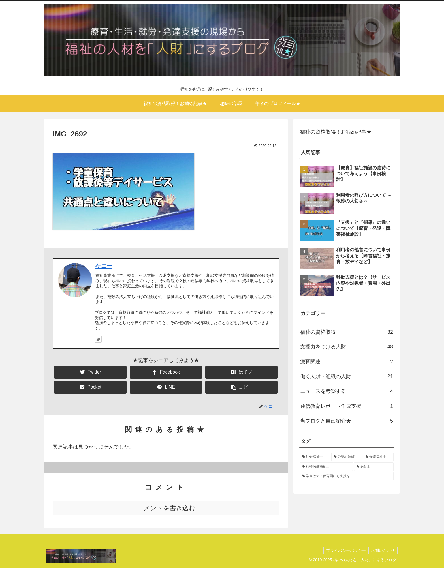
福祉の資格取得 (346, 331)
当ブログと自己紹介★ (346, 420)
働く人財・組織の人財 (346, 376)
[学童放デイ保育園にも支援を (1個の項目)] (347, 476)
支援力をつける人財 (346, 346)
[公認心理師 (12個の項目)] (346, 457)
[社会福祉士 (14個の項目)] (315, 457)
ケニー (103, 266)
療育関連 (346, 361)
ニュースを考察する (346, 391)
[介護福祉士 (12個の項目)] (378, 457)
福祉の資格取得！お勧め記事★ (336, 132)
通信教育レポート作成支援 (346, 406)
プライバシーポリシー (345, 550)
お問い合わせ (382, 550)
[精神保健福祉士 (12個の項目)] (326, 466)
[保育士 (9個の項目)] (374, 466)
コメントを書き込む (166, 508)
